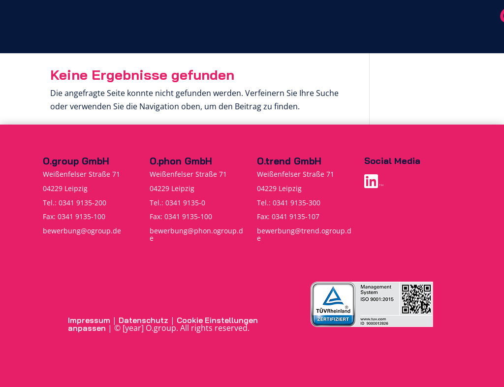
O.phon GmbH (181, 161)
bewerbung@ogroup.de (82, 230)
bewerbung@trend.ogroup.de (304, 234)
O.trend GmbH (289, 161)
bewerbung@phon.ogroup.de (196, 234)
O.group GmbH (76, 161)
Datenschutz (143, 320)
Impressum (89, 320)
